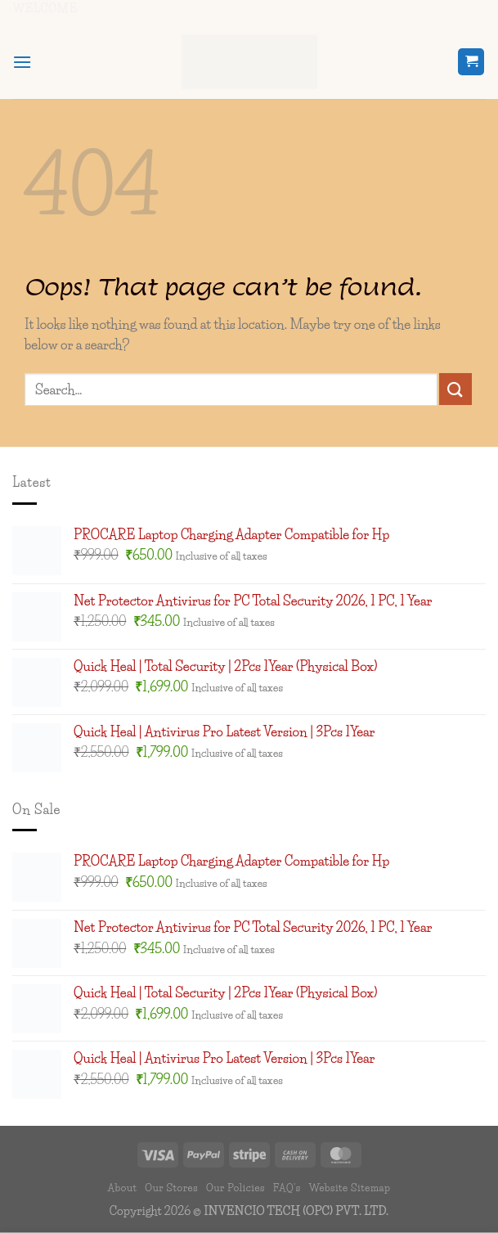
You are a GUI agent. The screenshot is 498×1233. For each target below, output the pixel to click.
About (122, 1187)
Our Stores (171, 1187)
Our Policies (235, 1187)
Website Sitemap (349, 1187)
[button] (22, 62)
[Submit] (455, 389)
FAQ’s (287, 1187)
